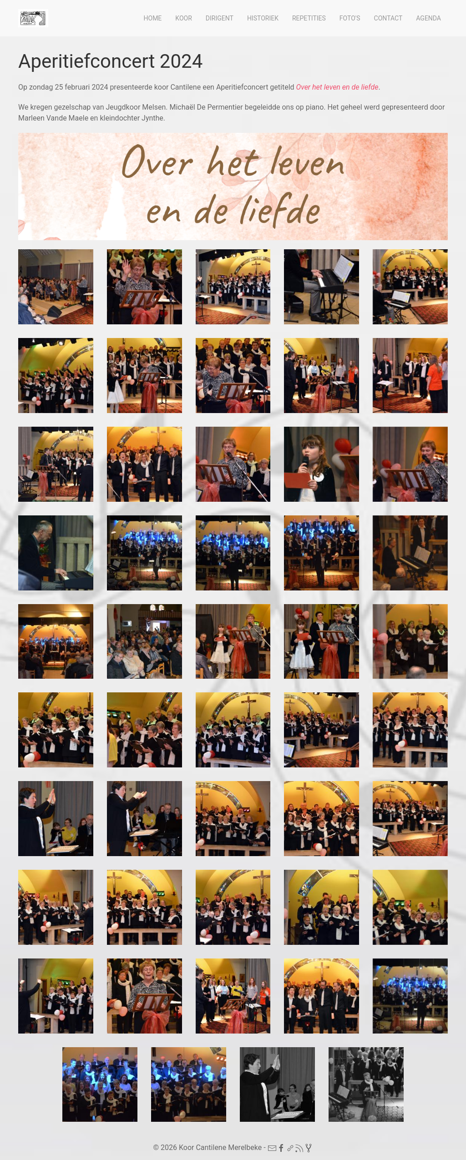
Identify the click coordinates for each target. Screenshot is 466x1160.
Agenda (428, 18)
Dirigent (219, 18)
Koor (183, 18)
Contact (388, 18)
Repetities (309, 18)
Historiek (263, 18)
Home (153, 18)
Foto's (349, 18)
